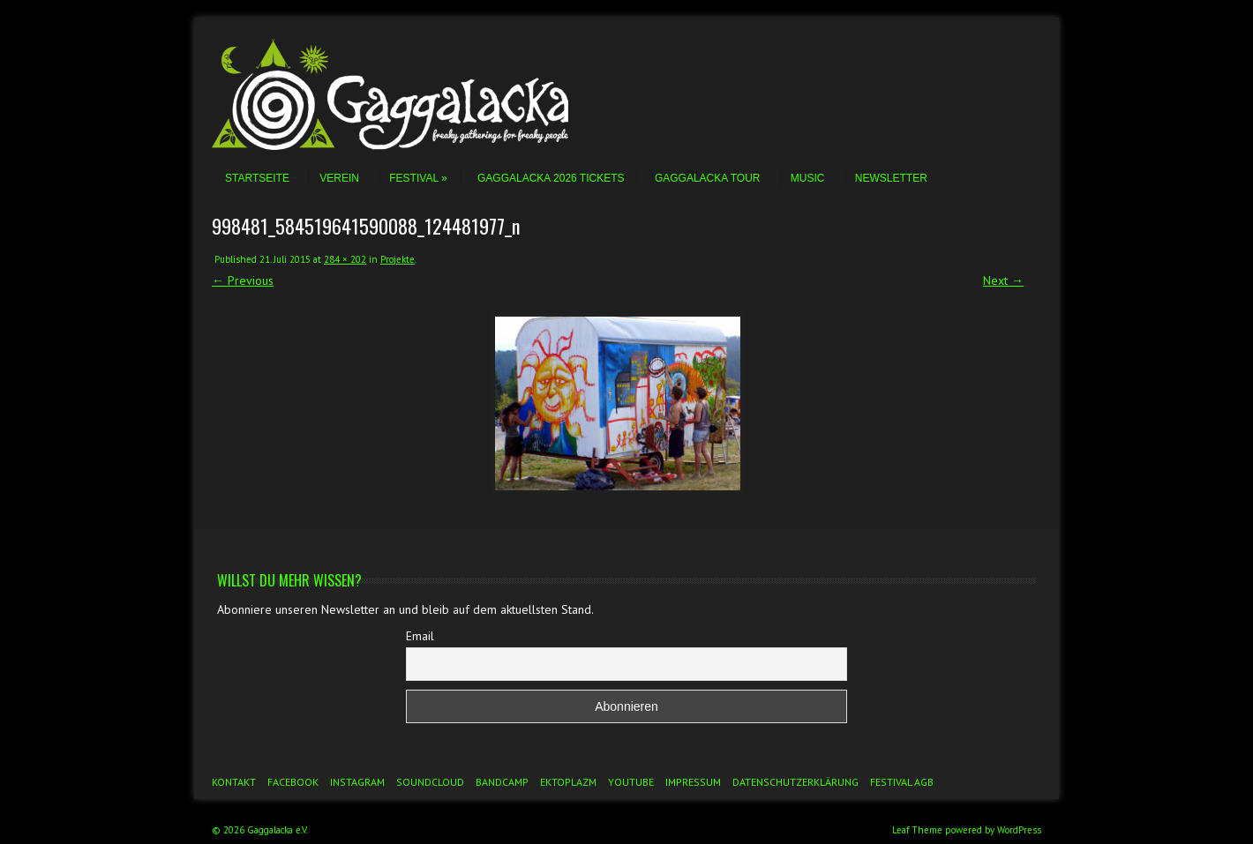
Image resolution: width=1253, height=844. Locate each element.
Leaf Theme (917, 830)
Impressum (693, 781)
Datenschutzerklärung (795, 781)
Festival (417, 178)
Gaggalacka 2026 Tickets (551, 178)
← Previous (243, 280)
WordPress (1019, 830)
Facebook (293, 781)
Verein (339, 178)
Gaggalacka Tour (708, 178)
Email (420, 636)
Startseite (257, 178)
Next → (1003, 280)
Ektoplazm (568, 781)
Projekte (397, 259)
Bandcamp (502, 781)
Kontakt (234, 781)
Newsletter (891, 178)
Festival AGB (902, 781)
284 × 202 (345, 259)
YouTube (631, 781)
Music (808, 178)
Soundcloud (430, 781)
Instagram (357, 781)
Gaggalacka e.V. (277, 830)
